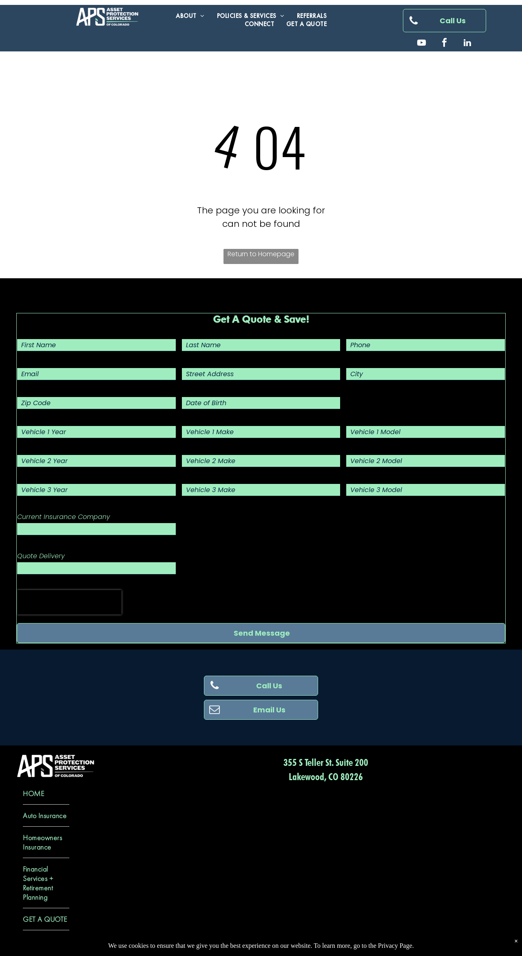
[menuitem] (190, 16)
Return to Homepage (261, 254)
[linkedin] (467, 43)
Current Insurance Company (63, 516)
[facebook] (444, 43)
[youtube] (421, 43)
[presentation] (69, 602)
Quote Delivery (41, 556)
